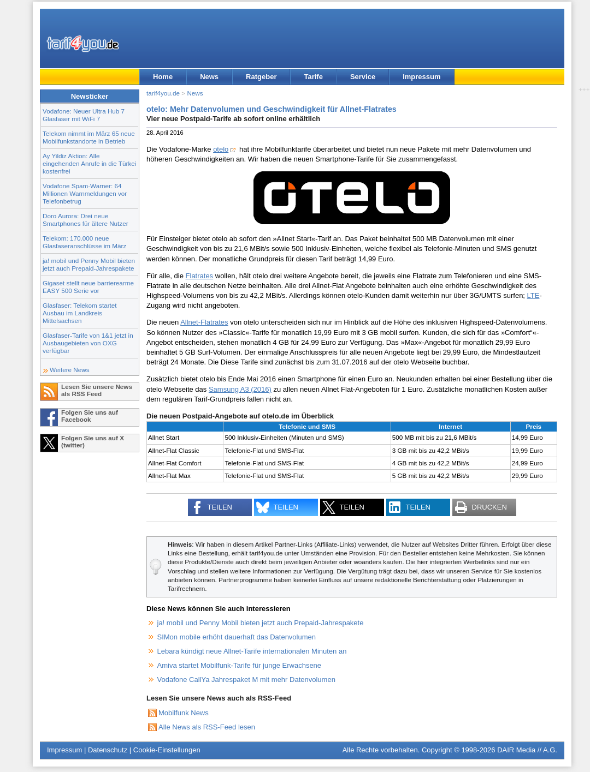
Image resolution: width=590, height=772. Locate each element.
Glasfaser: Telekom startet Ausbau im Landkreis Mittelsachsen (80, 313)
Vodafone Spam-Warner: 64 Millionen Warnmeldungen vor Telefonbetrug (85, 193)
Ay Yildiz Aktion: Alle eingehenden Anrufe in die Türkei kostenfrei (89, 163)
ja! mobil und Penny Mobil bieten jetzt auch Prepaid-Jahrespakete (89, 264)
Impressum (421, 77)
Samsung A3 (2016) (240, 389)
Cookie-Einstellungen (166, 750)
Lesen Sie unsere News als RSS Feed (96, 390)
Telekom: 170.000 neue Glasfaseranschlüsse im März (84, 242)
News (209, 77)
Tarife (313, 77)
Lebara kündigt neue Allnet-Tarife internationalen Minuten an (252, 651)
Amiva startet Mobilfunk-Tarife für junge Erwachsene (239, 665)
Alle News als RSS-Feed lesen (206, 727)
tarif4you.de (163, 93)
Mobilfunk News (183, 713)
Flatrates (200, 276)
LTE (533, 295)
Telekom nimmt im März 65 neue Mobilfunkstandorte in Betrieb (89, 137)
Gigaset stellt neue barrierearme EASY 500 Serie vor (88, 286)
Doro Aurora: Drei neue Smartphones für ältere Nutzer (85, 219)
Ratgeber (261, 77)
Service (362, 77)
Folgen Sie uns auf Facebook (89, 416)
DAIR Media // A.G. (527, 750)
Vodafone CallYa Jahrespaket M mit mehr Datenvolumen (246, 679)
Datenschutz (107, 750)
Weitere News (70, 369)
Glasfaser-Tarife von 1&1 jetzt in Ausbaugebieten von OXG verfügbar (88, 343)
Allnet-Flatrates (204, 322)
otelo (220, 149)
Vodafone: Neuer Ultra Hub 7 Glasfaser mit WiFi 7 (84, 114)
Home (163, 77)
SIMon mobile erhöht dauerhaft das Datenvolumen (236, 637)
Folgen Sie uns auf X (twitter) (92, 441)
